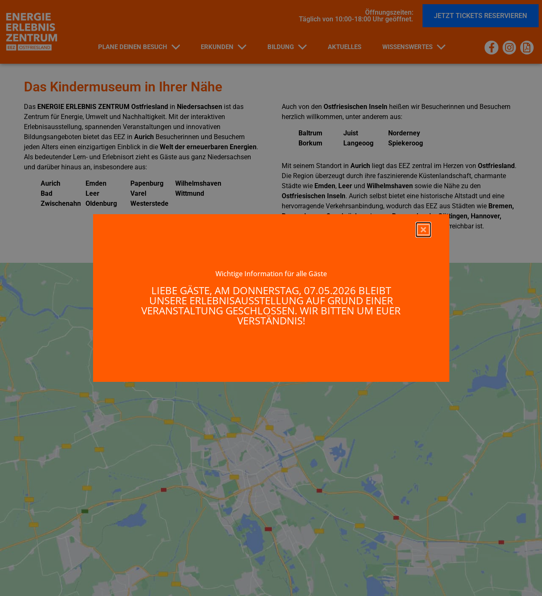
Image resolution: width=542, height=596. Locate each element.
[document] (271, 298)
